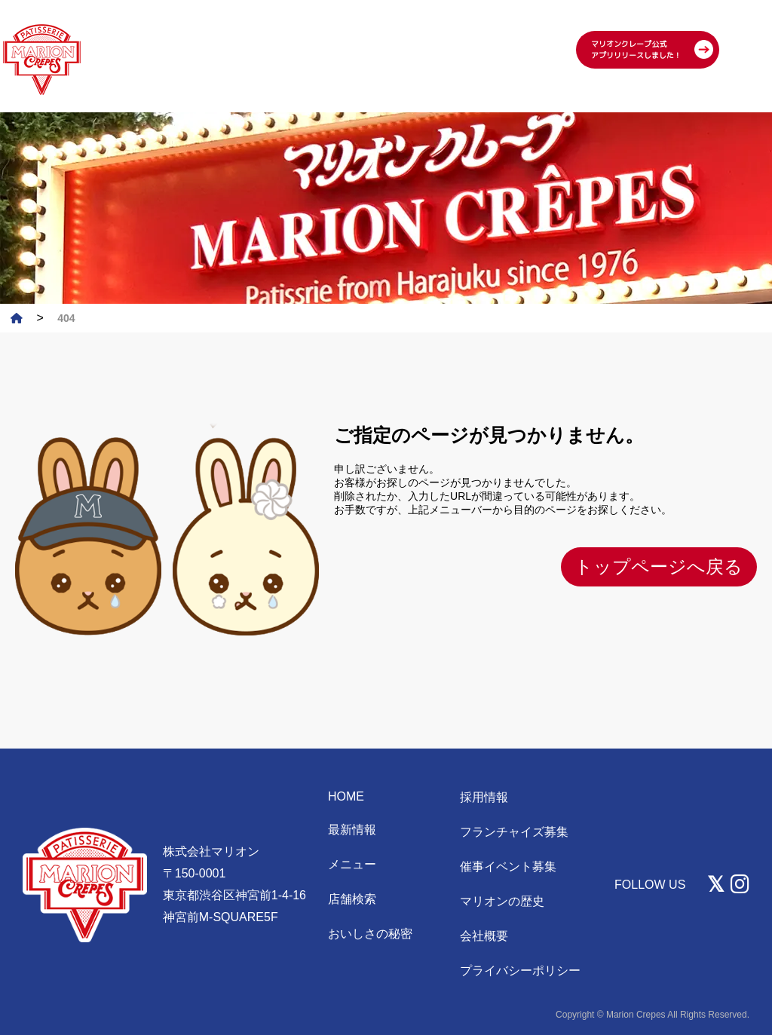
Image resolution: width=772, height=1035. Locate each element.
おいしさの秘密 (370, 933)
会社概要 (484, 935)
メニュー (352, 864)
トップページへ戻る (658, 566)
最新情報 (352, 829)
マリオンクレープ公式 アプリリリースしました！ (636, 28)
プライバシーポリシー (520, 970)
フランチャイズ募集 (514, 831)
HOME (346, 796)
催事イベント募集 (508, 866)
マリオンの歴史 (502, 901)
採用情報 (484, 797)
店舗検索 (352, 899)
